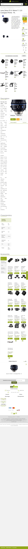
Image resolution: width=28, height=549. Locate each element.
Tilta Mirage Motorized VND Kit (16, 333)
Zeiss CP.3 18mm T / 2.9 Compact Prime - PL (18, 111)
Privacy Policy (9, 424)
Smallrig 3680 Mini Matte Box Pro (10, 300)
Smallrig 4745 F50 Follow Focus (23, 267)
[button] (23, 48)
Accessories (14, 547)
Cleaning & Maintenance (3, 268)
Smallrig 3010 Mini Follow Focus (16, 267)
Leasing (25, 21)
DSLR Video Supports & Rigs (3, 262)
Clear (24, 361)
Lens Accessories (3, 259)
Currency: (9, 410)
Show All (24, 55)
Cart (26, 3)
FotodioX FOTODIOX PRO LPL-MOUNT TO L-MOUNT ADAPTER (16, 318)
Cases (2, 265)
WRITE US (7, 390)
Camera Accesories (2, 272)
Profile (26, 1)
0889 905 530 (21, 390)
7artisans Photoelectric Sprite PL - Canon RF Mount (23, 285)
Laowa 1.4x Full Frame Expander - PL (10, 333)
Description (3, 547)
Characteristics (9, 547)
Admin (1, 424)
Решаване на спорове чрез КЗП (23, 424)
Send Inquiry (23, 30)
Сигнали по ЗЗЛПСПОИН (14, 425)
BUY (6, 67)
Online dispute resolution (14, 424)
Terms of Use (4, 424)
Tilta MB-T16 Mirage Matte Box (10, 284)
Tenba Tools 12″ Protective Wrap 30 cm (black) (10, 267)
